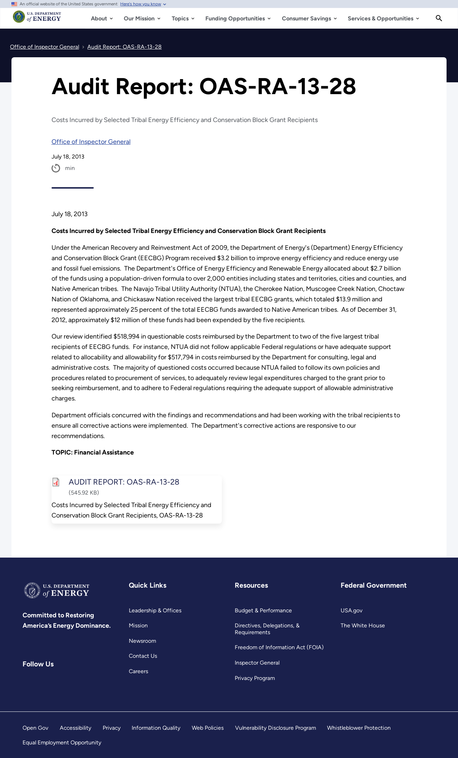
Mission (138, 625)
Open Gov (35, 727)
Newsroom (142, 640)
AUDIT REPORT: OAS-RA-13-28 (123, 481)
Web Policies (208, 727)
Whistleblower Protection (359, 727)
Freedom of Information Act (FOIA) (279, 647)
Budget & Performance (263, 610)
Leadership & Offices (155, 610)
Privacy (112, 727)
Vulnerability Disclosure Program (275, 727)
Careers (138, 671)
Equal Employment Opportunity (62, 742)
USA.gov (351, 610)
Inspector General (257, 662)
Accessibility (75, 727)
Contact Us (143, 655)
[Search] (439, 18)
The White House (363, 625)
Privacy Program (255, 678)
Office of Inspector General (91, 142)
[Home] (37, 20)
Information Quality (156, 727)
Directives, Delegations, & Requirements (267, 629)
